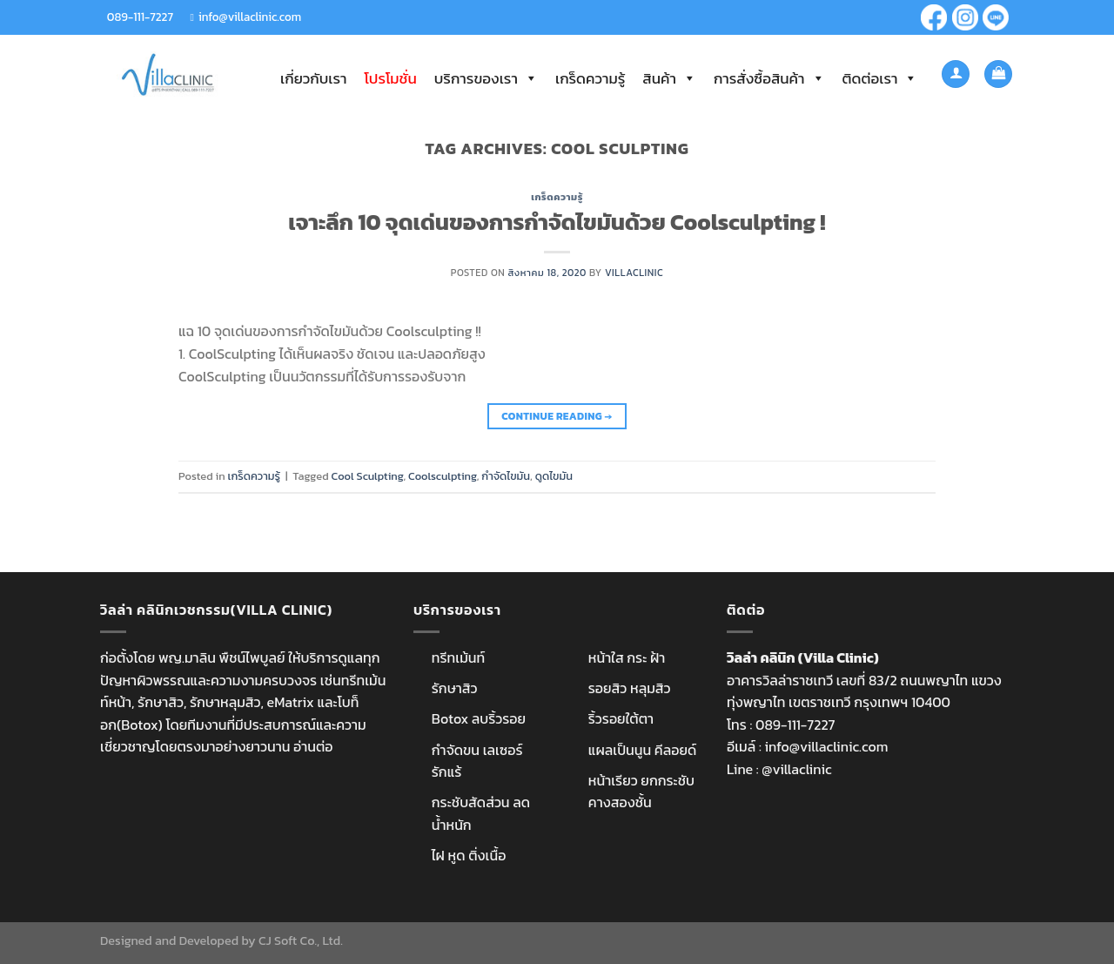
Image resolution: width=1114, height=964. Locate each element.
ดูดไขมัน (554, 476)
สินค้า (669, 78)
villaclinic (634, 273)
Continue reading (556, 416)
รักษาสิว (455, 687)
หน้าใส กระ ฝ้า (627, 657)
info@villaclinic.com (249, 16)
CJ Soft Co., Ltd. (300, 940)
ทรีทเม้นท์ (458, 657)
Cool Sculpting (368, 476)
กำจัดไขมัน (505, 476)
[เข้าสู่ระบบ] (956, 74)
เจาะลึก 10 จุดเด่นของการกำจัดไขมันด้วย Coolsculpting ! (556, 222)
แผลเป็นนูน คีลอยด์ (642, 749)
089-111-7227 (140, 16)
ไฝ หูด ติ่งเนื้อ (469, 855)
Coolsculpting (442, 476)
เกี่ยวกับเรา (313, 78)
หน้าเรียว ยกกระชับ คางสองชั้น (641, 791)
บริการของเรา (486, 78)
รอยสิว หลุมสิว (629, 687)
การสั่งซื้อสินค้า (769, 78)
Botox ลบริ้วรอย (479, 718)
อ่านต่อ (312, 746)
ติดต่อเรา (880, 78)
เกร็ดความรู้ (590, 78)
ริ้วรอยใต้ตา (621, 718)
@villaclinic (796, 768)
